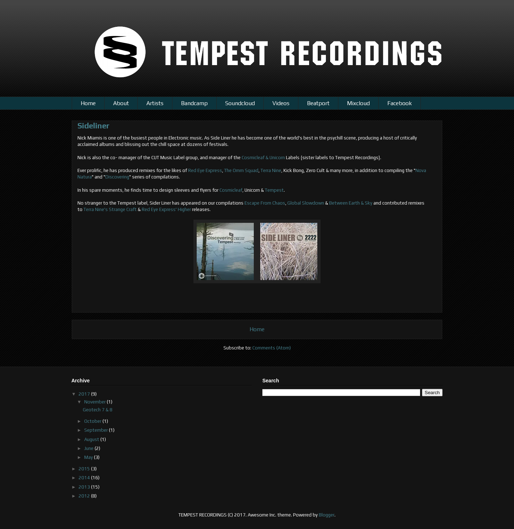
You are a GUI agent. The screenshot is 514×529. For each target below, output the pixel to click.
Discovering (117, 177)
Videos (280, 103)
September (96, 430)
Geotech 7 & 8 (97, 409)
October (93, 421)
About (121, 103)
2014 (85, 477)
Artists (154, 103)
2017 (85, 394)
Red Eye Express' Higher (166, 209)
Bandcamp (194, 103)
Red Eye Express (205, 170)
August (92, 439)
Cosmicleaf (231, 190)
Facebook (399, 103)
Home (88, 103)
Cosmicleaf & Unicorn (263, 157)
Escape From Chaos (265, 203)
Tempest (274, 190)
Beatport (318, 103)
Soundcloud (240, 103)
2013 (85, 487)
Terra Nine (271, 170)
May (89, 457)
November (95, 402)
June (89, 448)
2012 (85, 496)
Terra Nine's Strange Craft (110, 209)
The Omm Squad (241, 170)
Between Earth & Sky (350, 203)
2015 (85, 468)
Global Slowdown (305, 203)
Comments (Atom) (271, 348)
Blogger (326, 515)
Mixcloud (358, 103)
